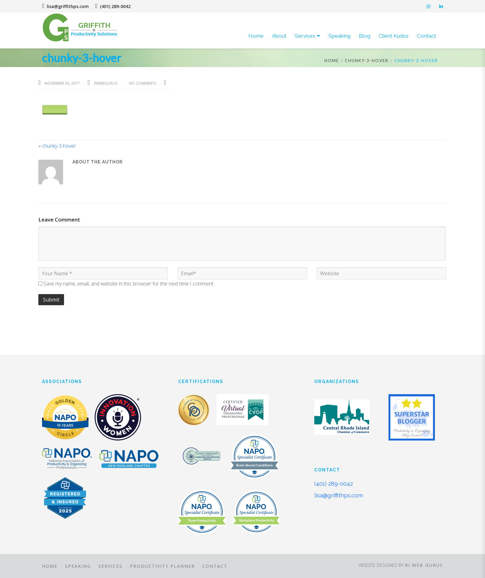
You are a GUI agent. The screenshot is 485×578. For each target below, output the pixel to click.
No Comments (142, 83)
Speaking (78, 566)
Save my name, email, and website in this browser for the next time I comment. (129, 283)
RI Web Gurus (424, 565)
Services (110, 566)
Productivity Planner (162, 566)
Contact (214, 566)
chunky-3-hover (366, 60)
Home (331, 60)
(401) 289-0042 (333, 483)
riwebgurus (106, 83)
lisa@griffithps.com (65, 6)
